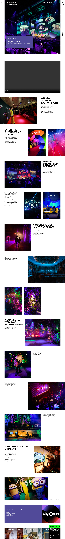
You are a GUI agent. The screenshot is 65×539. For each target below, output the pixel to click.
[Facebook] (63, 3)
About (44, 2)
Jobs (54, 2)
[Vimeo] (63, 4)
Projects (39, 2)
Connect (49, 2)
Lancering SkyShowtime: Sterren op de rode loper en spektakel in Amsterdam (10, 509)
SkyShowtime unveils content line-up (10, 520)
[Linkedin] (62, 3)
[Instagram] (62, 4)
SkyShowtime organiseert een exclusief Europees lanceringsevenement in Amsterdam (10, 515)
